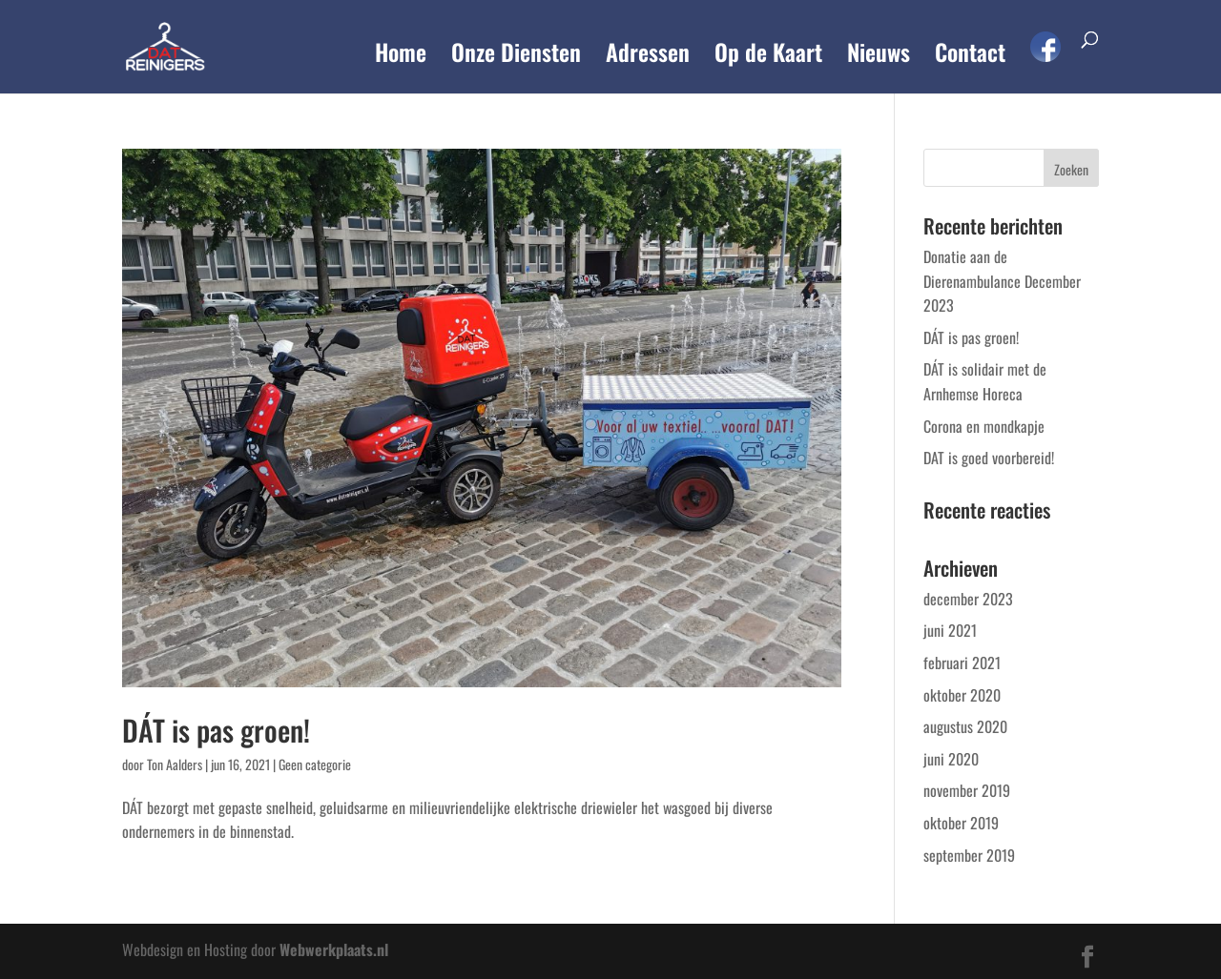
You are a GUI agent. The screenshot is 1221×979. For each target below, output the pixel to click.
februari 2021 (962, 662)
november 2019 (966, 790)
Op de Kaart (768, 57)
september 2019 (969, 855)
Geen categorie (315, 764)
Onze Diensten (516, 57)
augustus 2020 (965, 726)
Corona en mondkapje (984, 426)
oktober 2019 (961, 822)
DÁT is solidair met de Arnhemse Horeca (984, 381)
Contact (970, 57)
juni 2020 (951, 758)
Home (400, 57)
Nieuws (878, 57)
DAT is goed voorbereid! (988, 457)
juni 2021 (950, 630)
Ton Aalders (174, 764)
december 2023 (968, 598)
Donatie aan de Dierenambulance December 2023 (1002, 280)
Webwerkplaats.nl (333, 949)
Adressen (648, 57)
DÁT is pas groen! (216, 729)
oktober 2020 (962, 694)
